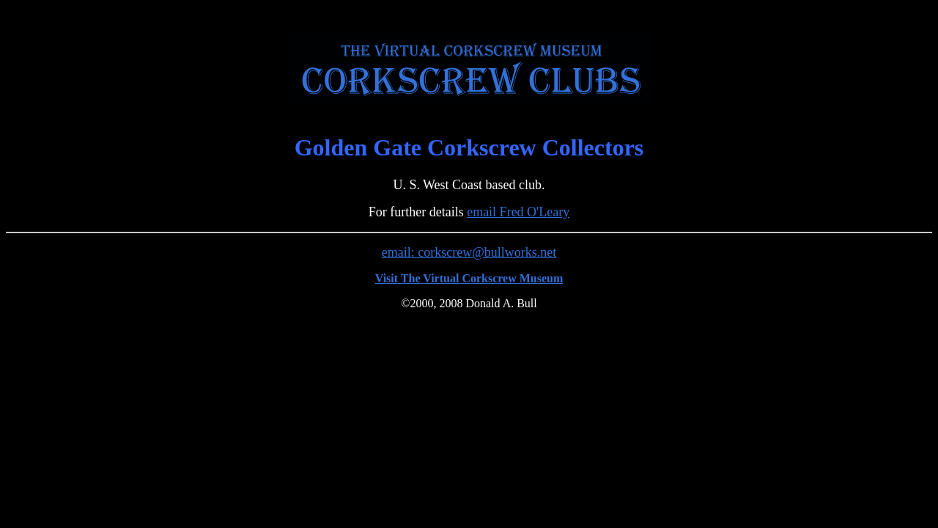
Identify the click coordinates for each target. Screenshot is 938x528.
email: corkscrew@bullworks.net (469, 252)
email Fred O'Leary (518, 212)
